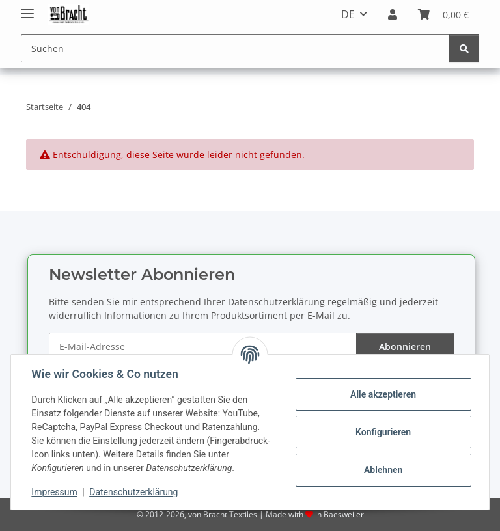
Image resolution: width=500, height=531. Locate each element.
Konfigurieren (382, 432)
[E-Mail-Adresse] (203, 347)
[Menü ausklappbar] (27, 8)
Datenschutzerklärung (134, 492)
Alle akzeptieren (382, 394)
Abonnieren (405, 346)
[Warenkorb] (443, 14)
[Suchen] (235, 48)
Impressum (54, 492)
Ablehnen (382, 470)
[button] (393, 14)
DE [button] (348, 14)
